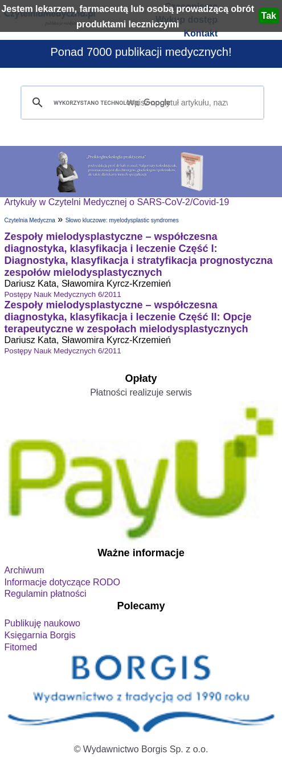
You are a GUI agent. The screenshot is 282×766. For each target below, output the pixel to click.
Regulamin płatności (45, 593)
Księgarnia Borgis (39, 635)
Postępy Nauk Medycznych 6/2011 (62, 294)
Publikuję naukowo (42, 623)
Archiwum (24, 570)
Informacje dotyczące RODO (62, 582)
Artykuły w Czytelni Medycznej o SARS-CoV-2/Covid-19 (116, 202)
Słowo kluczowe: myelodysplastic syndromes (122, 220)
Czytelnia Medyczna (29, 220)
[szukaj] (140, 103)
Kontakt (200, 33)
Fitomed (20, 647)
